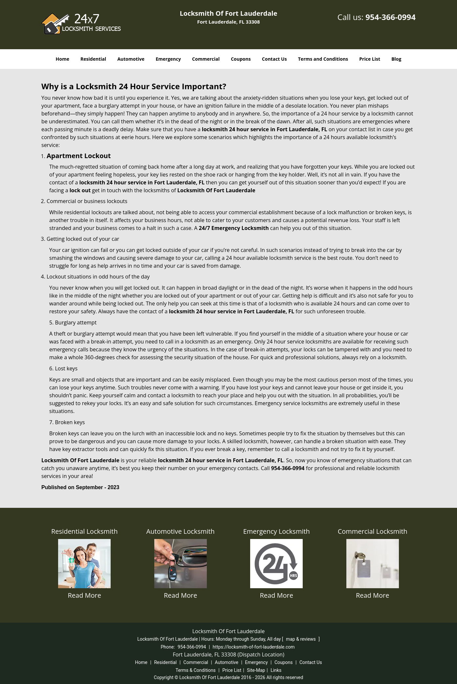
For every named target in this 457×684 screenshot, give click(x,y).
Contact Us (274, 59)
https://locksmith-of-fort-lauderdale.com (254, 647)
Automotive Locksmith (180, 531)
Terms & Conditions (196, 670)
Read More (84, 595)
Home (62, 59)
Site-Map (256, 670)
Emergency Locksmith (276, 531)
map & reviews (301, 639)
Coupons (240, 59)
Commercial (206, 59)
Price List (369, 59)
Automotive (130, 59)
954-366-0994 (390, 16)
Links (276, 670)
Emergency (168, 59)
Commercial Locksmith (372, 531)
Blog (396, 59)
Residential (93, 59)
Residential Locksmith (84, 531)
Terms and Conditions (323, 59)
